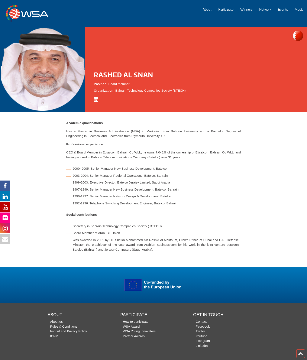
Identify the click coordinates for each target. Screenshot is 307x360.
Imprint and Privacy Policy (68, 331)
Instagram (203, 341)
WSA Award (131, 326)
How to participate (135, 321)
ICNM (54, 336)
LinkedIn (202, 345)
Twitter (200, 331)
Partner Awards (134, 336)
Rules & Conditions (63, 326)
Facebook (203, 326)
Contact (201, 321)
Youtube (201, 336)
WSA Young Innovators (139, 331)
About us (56, 321)
